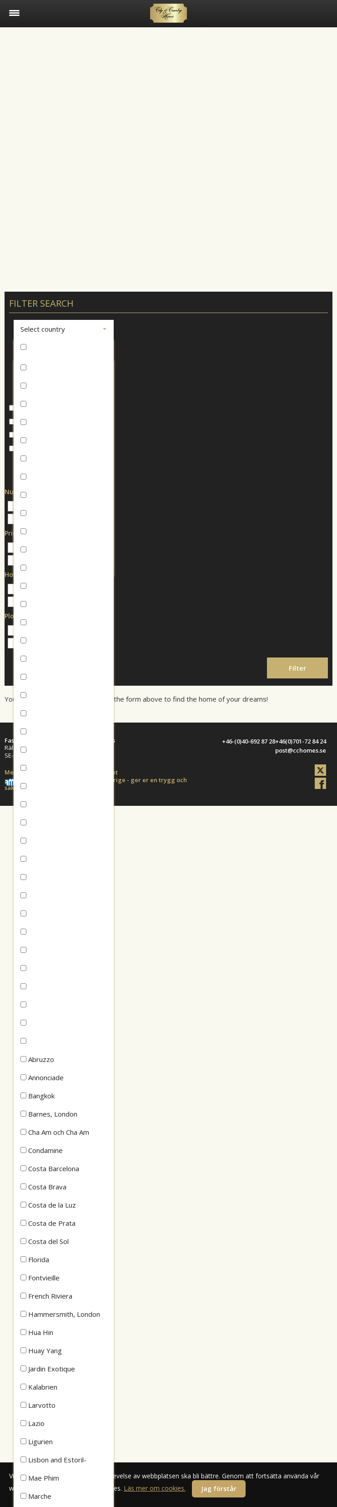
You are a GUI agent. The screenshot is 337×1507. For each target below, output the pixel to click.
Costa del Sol (44, 1241)
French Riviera (46, 1295)
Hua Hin (36, 1332)
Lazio (32, 1423)
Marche (35, 1496)
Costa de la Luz (48, 1204)
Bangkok (37, 1095)
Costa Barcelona (49, 1168)
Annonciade (42, 1077)
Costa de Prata (47, 1223)
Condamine (41, 1150)
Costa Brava (43, 1186)
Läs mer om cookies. (155, 1488)
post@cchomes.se (300, 750)
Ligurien (36, 1441)
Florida (34, 1259)
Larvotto (37, 1405)
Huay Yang (41, 1350)
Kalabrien (38, 1386)
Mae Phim (39, 1477)
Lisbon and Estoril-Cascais (53, 1462)
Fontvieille (40, 1277)
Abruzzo (37, 1059)
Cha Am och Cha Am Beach (54, 1134)
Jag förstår (218, 1488)
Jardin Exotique (47, 1368)
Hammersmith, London (60, 1314)
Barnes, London (48, 1113)
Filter (297, 668)
